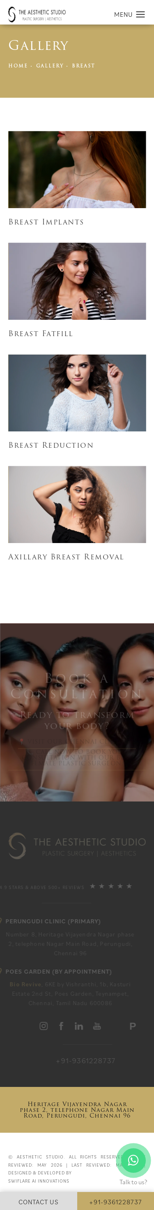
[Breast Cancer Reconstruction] (77, 504)
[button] (140, 14)
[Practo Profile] (134, 1027)
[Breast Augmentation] (77, 445)
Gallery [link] (50, 66)
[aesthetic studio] (45, 1026)
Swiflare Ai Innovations (38, 1181)
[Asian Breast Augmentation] (77, 169)
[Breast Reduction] (77, 281)
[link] (98, 1060)
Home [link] (18, 66)
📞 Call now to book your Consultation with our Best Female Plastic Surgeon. (77, 759)
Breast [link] (83, 66)
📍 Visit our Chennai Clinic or (77, 743)
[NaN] (77, 393)
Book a (77, 687)
